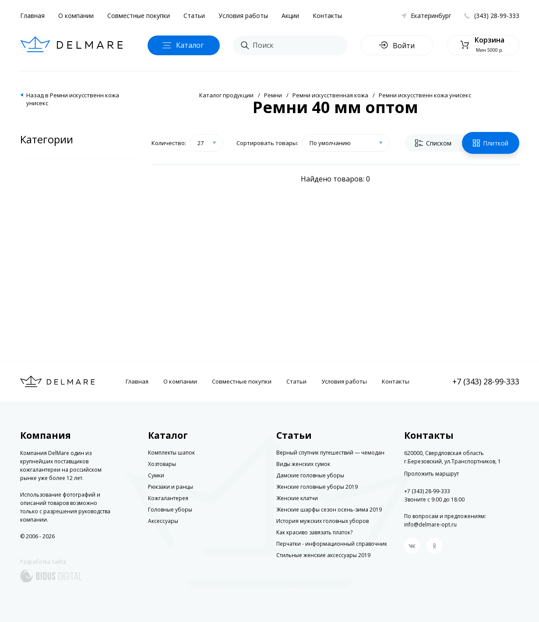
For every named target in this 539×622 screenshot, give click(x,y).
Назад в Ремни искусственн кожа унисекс (72, 99)
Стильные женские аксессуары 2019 (323, 555)
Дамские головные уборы (310, 475)
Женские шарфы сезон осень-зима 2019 (329, 509)
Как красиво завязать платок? (314, 532)
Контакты (327, 15)
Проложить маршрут (431, 473)
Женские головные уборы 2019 (317, 486)
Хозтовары (162, 464)
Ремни (273, 95)
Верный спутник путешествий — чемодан (330, 452)
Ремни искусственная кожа (330, 95)
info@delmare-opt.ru (430, 524)
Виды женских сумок (303, 464)
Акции (290, 15)
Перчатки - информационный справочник (331, 543)
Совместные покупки (138, 15)
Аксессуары (163, 521)
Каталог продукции (226, 95)
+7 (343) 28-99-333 (485, 381)
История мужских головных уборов (322, 521)
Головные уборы (170, 509)
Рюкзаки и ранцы (170, 486)
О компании (76, 15)
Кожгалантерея (168, 498)
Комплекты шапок (171, 452)
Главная (32, 15)
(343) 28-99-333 (496, 15)
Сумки (156, 475)
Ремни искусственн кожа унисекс (425, 95)
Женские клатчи (297, 498)
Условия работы (243, 15)
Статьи (194, 15)
